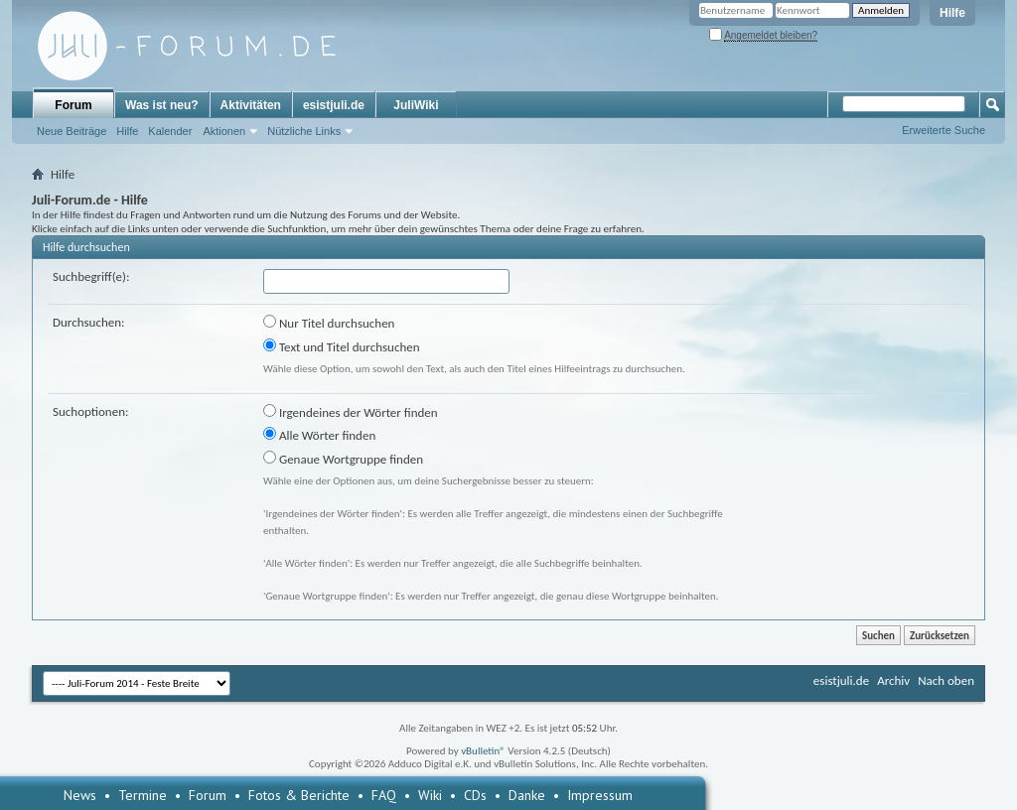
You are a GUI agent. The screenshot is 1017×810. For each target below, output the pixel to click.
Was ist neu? (162, 105)
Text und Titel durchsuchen (341, 346)
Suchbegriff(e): (91, 276)
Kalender (170, 131)
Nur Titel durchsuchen (328, 323)
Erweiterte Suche (943, 130)
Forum (73, 105)
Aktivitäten (250, 105)
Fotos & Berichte (299, 795)
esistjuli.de (333, 105)
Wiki (430, 795)
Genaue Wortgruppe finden (343, 459)
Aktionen (224, 131)
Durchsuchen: (89, 322)
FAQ (383, 795)
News (80, 795)
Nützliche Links (304, 131)
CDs (475, 795)
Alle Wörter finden (319, 435)
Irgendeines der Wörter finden (350, 412)
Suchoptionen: (90, 411)
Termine (142, 795)
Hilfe (952, 13)
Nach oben (946, 680)
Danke (526, 795)
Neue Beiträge (71, 131)
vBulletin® (483, 750)
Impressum (600, 795)
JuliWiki (415, 105)
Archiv (893, 680)
